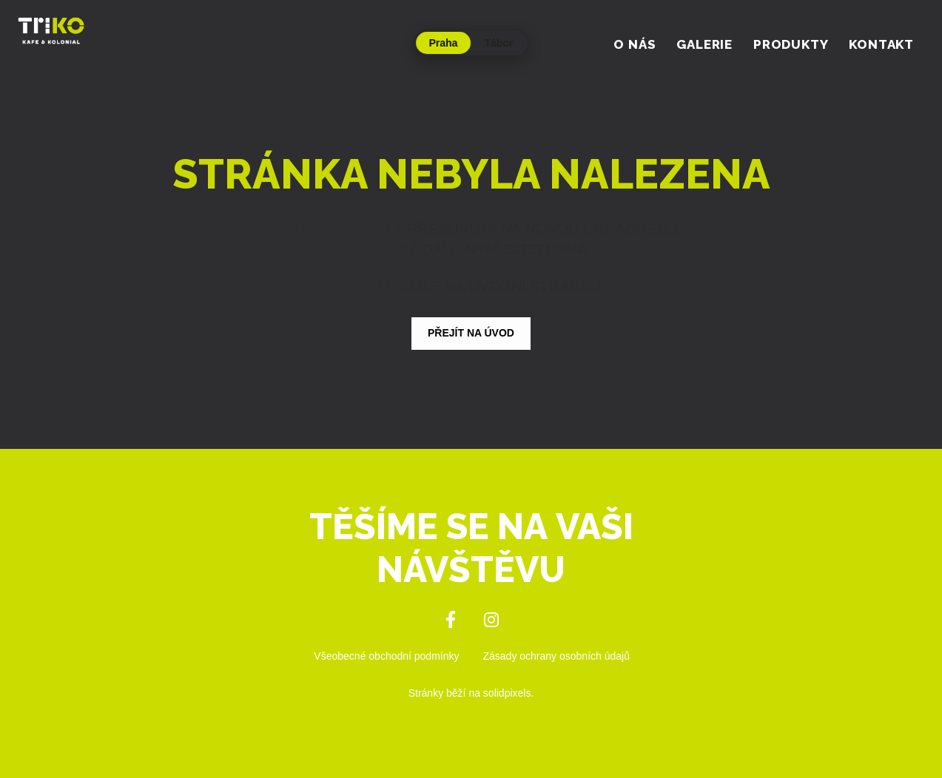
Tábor (499, 43)
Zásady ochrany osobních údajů (556, 656)
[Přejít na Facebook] (451, 620)
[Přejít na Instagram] (491, 620)
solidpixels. (508, 693)
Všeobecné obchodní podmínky (386, 656)
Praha (443, 43)
